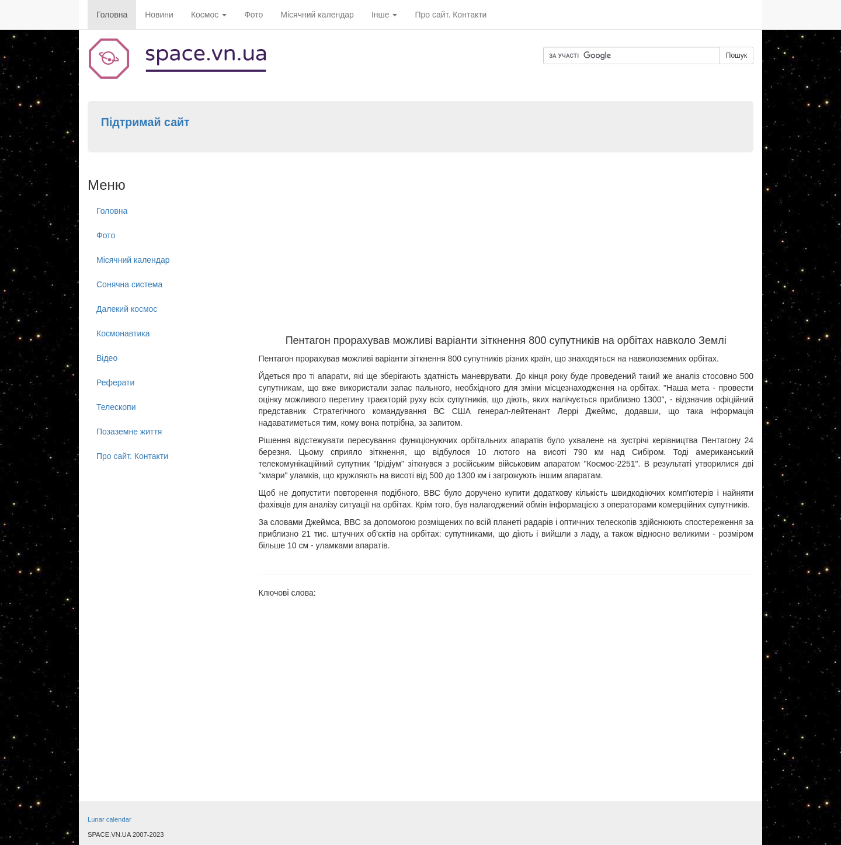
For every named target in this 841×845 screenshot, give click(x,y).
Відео (106, 358)
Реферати (115, 382)
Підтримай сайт (145, 122)
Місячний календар (317, 14)
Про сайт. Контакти (450, 14)
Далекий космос (126, 309)
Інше (384, 14)
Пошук (736, 55)
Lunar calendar (109, 819)
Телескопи (116, 407)
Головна (111, 14)
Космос (209, 14)
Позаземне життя (129, 431)
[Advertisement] (506, 247)
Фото (253, 14)
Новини (159, 14)
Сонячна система (129, 284)
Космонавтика (123, 333)
